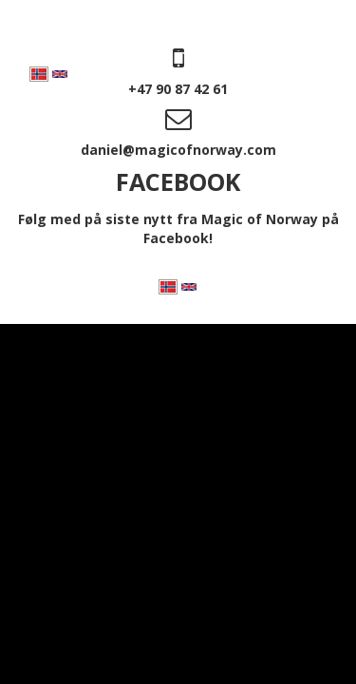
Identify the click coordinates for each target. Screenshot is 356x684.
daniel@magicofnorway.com (178, 150)
